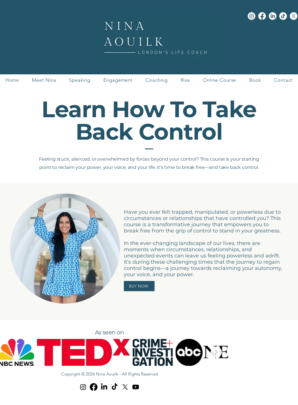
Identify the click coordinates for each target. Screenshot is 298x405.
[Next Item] (216, 352)
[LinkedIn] (272, 16)
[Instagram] (251, 16)
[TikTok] (283, 16)
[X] (293, 16)
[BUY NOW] (139, 286)
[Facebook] (262, 16)
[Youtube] (135, 387)
